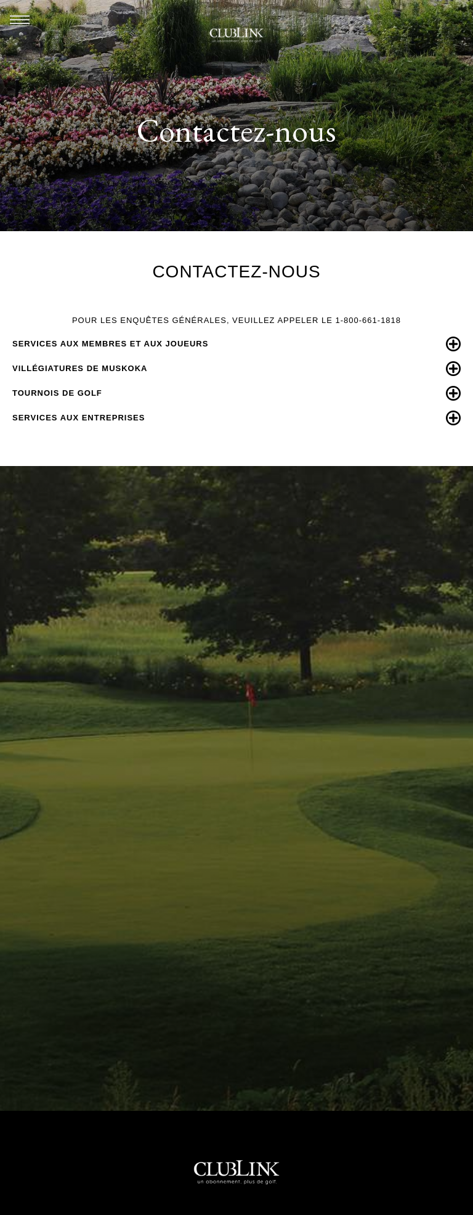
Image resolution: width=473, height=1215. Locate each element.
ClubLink (236, 35)
